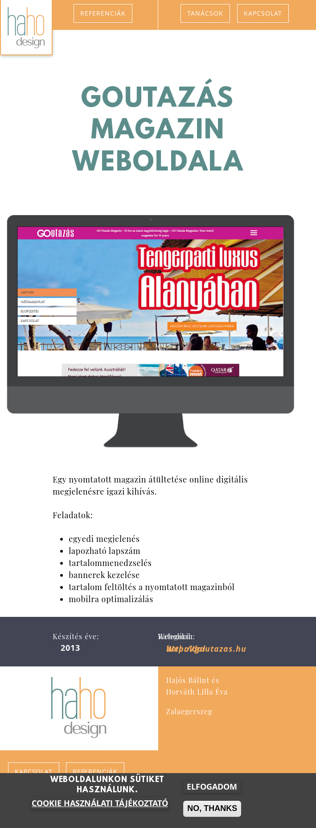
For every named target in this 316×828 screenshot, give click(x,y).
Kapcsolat (263, 13)
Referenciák (103, 13)
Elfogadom (212, 789)
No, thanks (212, 810)
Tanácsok (205, 13)
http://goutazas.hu (206, 648)
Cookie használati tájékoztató (100, 805)
